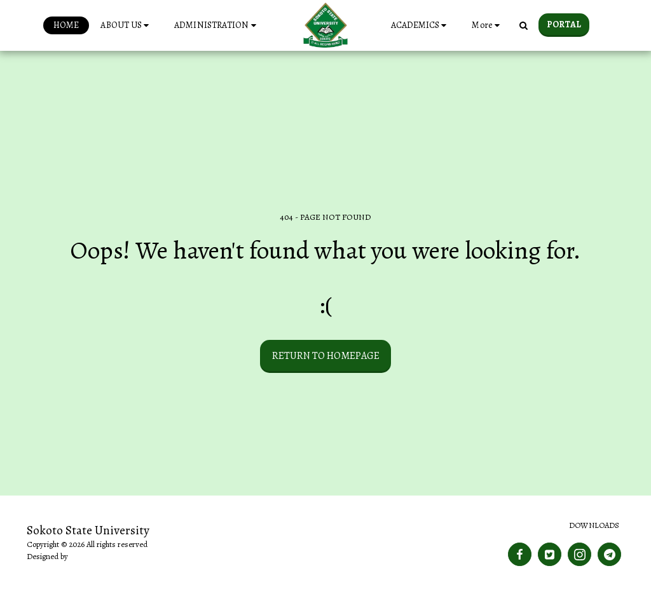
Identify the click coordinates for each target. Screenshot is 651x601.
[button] (126, 25)
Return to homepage (326, 356)
